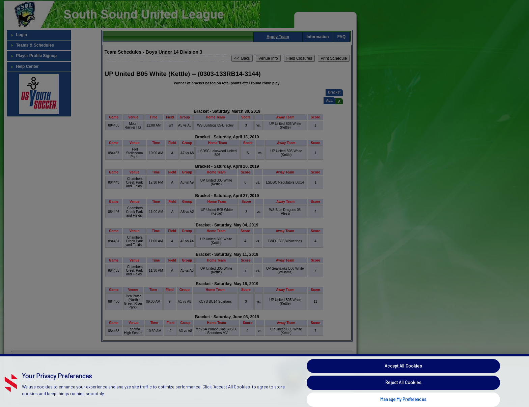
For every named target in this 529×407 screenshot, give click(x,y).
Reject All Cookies (403, 394)
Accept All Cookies (403, 377)
